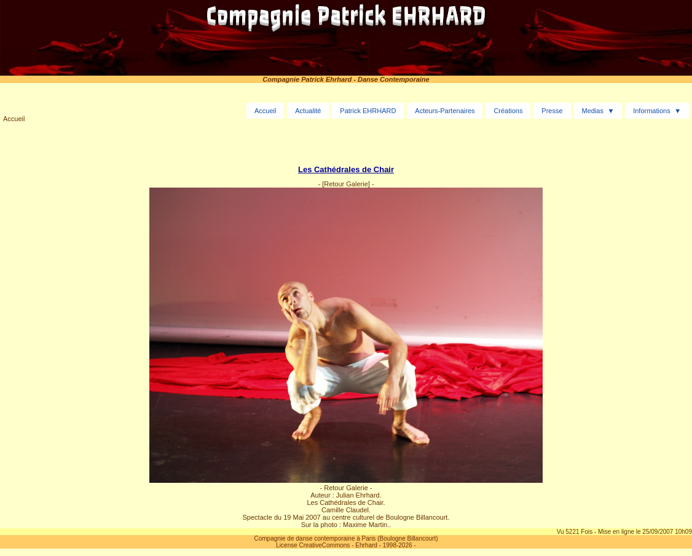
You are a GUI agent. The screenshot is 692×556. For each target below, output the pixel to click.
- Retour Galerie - (346, 487)
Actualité (308, 110)
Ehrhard (366, 545)
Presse (551, 110)
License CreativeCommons (313, 545)
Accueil (14, 118)
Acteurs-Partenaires (444, 110)
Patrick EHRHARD (368, 110)
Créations (507, 110)
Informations (651, 110)
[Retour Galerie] (346, 184)
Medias (592, 110)
